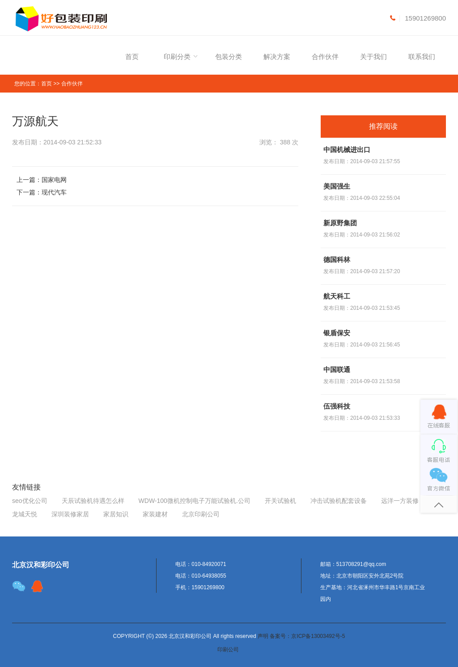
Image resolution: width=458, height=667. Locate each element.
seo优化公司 (29, 500)
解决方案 (276, 56)
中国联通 (336, 369)
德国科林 (336, 259)
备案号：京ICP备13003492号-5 (307, 636)
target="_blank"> (37, 586)
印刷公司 (228, 649)
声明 (263, 636)
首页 (132, 56)
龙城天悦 (24, 514)
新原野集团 (340, 223)
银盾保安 (336, 333)
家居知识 (115, 514)
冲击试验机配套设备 (338, 500)
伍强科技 (336, 406)
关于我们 (373, 56)
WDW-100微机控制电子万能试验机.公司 (194, 500)
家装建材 (155, 514)
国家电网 (54, 179)
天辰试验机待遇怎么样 (93, 500)
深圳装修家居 (70, 514)
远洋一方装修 (400, 500)
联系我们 (421, 56)
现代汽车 (54, 192)
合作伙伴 (325, 56)
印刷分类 (177, 56)
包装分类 (228, 56)
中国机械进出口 (346, 149)
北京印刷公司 (201, 514)
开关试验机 (280, 500)
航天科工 (336, 296)
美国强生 (336, 186)
